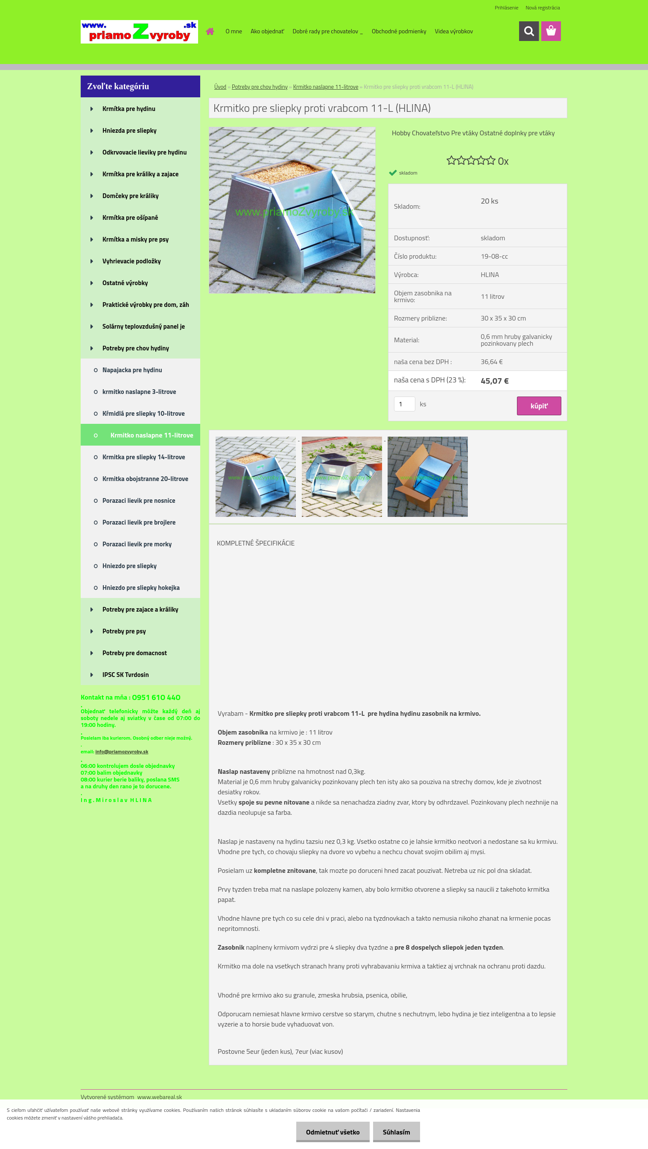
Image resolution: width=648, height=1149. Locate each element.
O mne (234, 30)
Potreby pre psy (124, 631)
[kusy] (404, 404)
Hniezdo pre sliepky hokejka (141, 587)
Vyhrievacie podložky (131, 261)
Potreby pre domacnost (134, 653)
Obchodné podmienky (399, 30)
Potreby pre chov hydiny (135, 348)
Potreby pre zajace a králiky (140, 609)
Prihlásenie (506, 7)
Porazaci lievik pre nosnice (138, 500)
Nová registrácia (542, 7)
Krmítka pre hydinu (128, 109)
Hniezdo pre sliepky (129, 566)
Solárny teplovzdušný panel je (143, 326)
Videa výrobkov (454, 30)
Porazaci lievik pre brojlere (138, 522)
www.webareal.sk (159, 1096)
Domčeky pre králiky (130, 196)
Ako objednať (267, 30)
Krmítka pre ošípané (130, 217)
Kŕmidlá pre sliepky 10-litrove (143, 413)
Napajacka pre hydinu (132, 370)
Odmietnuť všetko (330, 1132)
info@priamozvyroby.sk (121, 751)
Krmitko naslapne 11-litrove (152, 435)
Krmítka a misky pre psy (135, 239)
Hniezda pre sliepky (129, 130)
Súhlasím (395, 1132)
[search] (529, 31)
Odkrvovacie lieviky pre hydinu (144, 152)
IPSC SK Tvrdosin (125, 674)
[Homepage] (209, 31)
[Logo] (139, 31)
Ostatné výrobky (125, 283)
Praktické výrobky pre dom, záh (145, 304)
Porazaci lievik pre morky (137, 544)
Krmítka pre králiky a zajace (140, 174)
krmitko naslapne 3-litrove (139, 392)
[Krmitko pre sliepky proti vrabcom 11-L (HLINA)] (292, 130)
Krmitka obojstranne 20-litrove (145, 479)
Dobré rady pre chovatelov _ (327, 30)
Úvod (220, 86)
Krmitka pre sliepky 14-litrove (143, 457)
